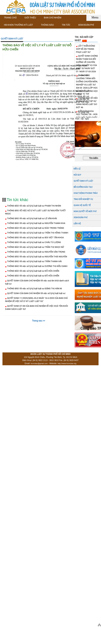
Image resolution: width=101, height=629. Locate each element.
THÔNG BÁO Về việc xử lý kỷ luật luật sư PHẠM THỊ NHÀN (34, 206)
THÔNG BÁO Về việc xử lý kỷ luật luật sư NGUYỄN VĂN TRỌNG (36, 252)
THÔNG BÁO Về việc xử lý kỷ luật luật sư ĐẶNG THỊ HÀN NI (34, 288)
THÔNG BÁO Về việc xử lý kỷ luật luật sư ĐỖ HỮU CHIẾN (33, 271)
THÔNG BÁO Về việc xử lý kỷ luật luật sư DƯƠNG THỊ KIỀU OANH (37, 266)
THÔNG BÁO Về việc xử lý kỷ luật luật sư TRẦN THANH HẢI (34, 261)
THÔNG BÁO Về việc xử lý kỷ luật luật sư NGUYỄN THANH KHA (36, 223)
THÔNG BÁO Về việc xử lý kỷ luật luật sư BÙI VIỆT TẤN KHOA (35, 237)
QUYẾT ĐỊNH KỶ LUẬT (12, 38)
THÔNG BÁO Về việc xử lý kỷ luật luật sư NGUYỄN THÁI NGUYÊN (37, 256)
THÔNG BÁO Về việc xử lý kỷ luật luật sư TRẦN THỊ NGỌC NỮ (35, 247)
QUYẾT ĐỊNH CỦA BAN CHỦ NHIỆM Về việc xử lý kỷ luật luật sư (36, 293)
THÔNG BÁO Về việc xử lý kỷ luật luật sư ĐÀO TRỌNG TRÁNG (35, 228)
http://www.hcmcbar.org (67, 363)
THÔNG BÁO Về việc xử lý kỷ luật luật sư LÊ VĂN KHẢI (32, 218)
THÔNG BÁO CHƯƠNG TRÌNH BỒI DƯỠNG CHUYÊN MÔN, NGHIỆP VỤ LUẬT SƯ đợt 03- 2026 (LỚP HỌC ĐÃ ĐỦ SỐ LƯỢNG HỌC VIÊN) (87, 84)
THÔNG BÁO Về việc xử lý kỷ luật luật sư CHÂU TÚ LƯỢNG (34, 242)
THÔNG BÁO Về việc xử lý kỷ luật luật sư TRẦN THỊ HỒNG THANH (37, 232)
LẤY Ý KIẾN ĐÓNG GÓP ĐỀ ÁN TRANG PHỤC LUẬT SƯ (85, 49)
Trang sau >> (38, 320)
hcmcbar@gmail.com (39, 363)
